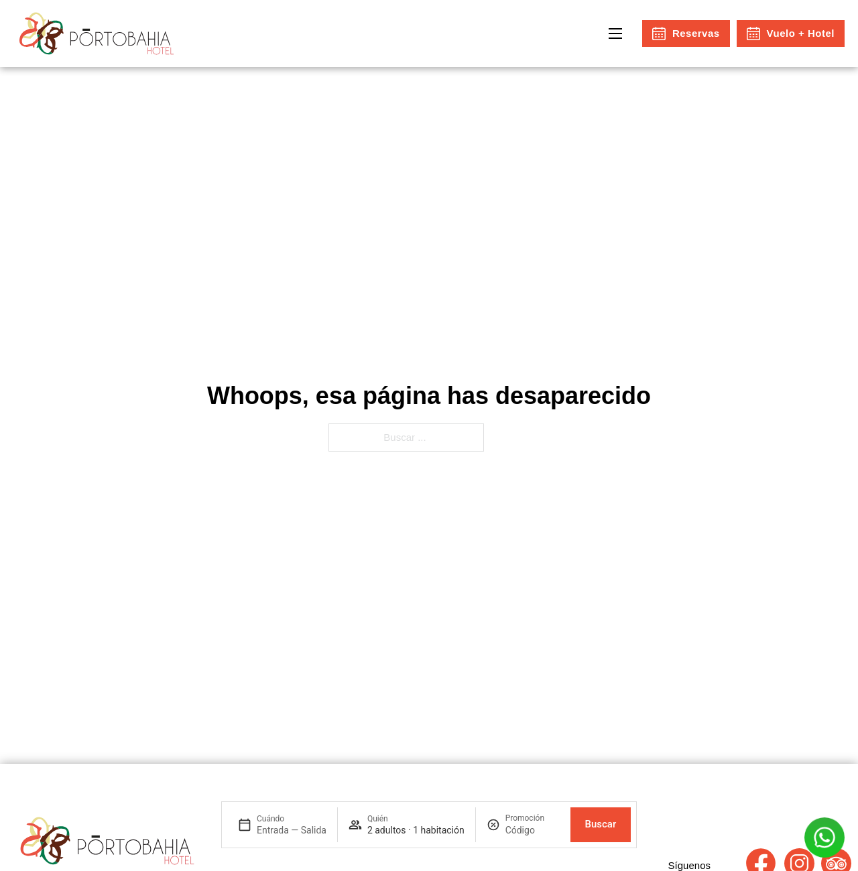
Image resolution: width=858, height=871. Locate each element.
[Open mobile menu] (615, 33)
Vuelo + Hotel (791, 33)
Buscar (600, 824)
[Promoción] (532, 830)
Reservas (686, 33)
